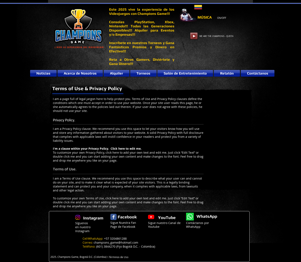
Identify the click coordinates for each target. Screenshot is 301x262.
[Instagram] (78, 217)
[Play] (194, 36)
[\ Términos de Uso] (119, 257)
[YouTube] (151, 217)
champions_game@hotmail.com (116, 242)
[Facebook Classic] (113, 217)
